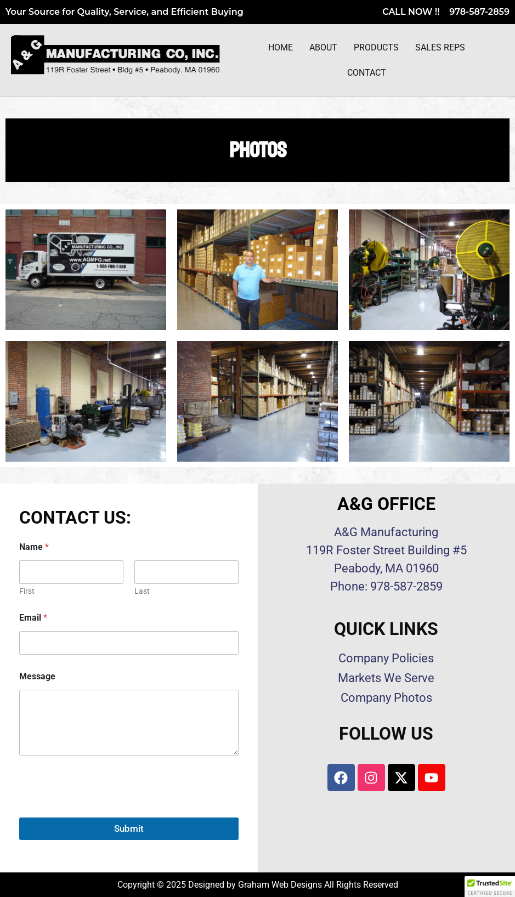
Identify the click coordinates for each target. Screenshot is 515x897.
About (323, 48)
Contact (366, 74)
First (27, 591)
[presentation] (102, 810)
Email (33, 617)
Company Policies (386, 658)
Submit (129, 828)
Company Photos (386, 698)
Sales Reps (440, 48)
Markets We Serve (386, 678)
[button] (490, 886)
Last (142, 591)
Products (376, 48)
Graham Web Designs (280, 884)
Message (37, 676)
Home (280, 48)
